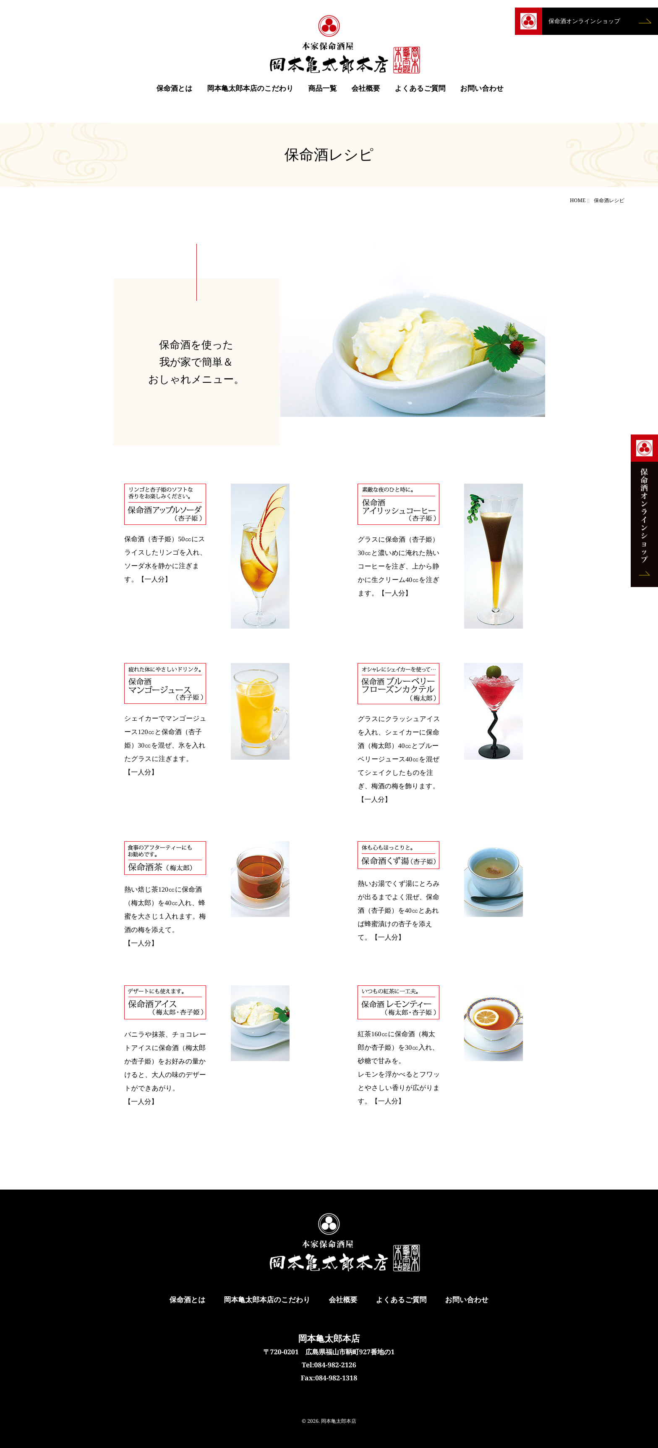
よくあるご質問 (420, 92)
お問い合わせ (482, 92)
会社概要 (366, 92)
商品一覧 (322, 92)
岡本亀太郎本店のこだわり (250, 92)
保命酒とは (175, 92)
